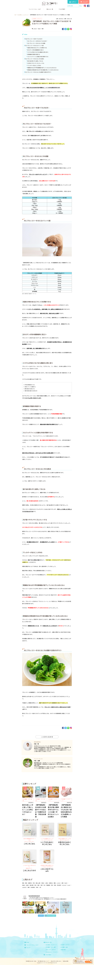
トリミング (64, 885)
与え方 (39, 28)
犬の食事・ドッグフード (51, 944)
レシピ (69, 885)
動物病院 (48, 885)
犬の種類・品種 (64, 947)
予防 (34, 883)
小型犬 (46, 883)
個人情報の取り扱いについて (43, 961)
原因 (26, 883)
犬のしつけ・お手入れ (51, 949)
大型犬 (27, 885)
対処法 (23, 885)
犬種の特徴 (63, 949)
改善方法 (51, 883)
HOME (27, 942)
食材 (42, 28)
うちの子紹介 (47, 954)
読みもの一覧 (47, 942)
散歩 (55, 885)
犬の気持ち (33, 887)
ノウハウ (35, 28)
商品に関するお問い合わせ (56, 961)
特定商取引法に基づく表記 (31, 961)
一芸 (40, 887)
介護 (41, 885)
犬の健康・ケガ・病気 (51, 947)
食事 (28, 887)
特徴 (23, 883)
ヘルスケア (24, 887)
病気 (38, 885)
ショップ (27, 947)
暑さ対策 (31, 885)
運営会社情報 (65, 961)
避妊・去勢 (38, 883)
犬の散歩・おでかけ (65, 944)
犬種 (62, 883)
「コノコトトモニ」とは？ (32, 945)
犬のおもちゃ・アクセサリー (52, 952)
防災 (35, 885)
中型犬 (42, 883)
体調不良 (30, 883)
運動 (55, 883)
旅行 (52, 885)
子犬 (44, 885)
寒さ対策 (59, 885)
